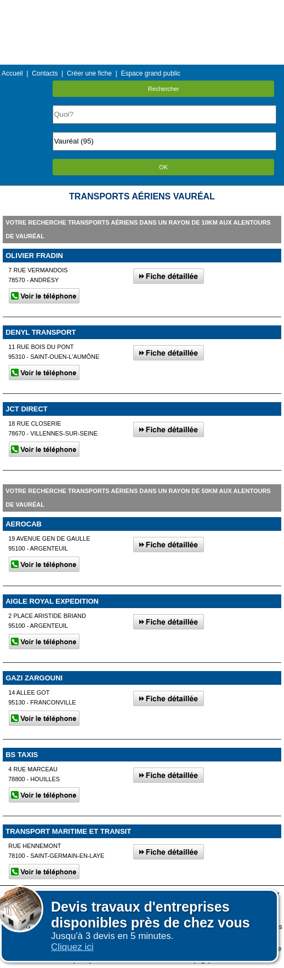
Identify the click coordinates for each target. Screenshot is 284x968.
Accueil (12, 73)
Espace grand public (150, 73)
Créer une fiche (89, 73)
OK (163, 167)
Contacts (45, 73)
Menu (142, 8)
